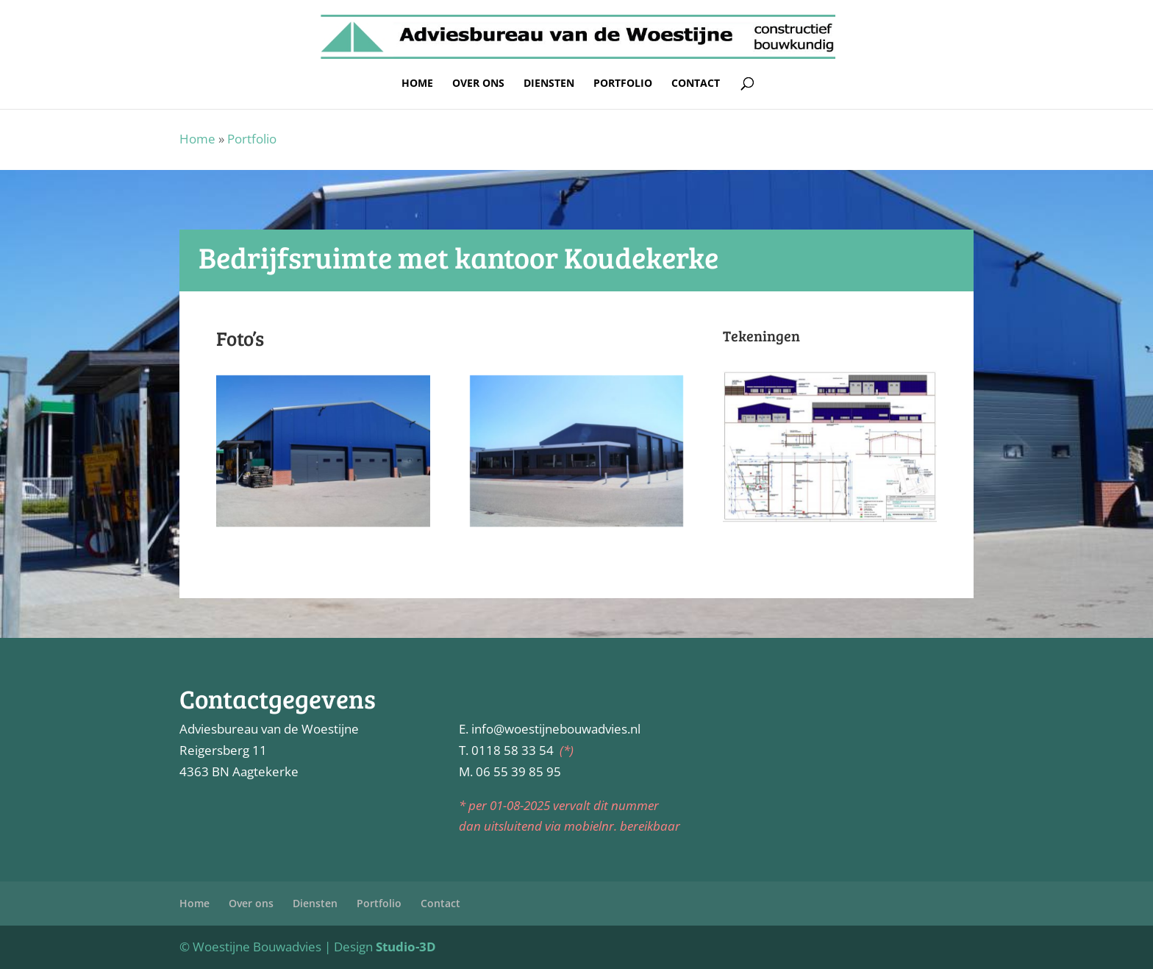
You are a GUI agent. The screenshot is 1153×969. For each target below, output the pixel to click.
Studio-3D (406, 946)
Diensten (549, 84)
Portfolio (622, 84)
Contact (695, 84)
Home (417, 84)
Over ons (478, 84)
